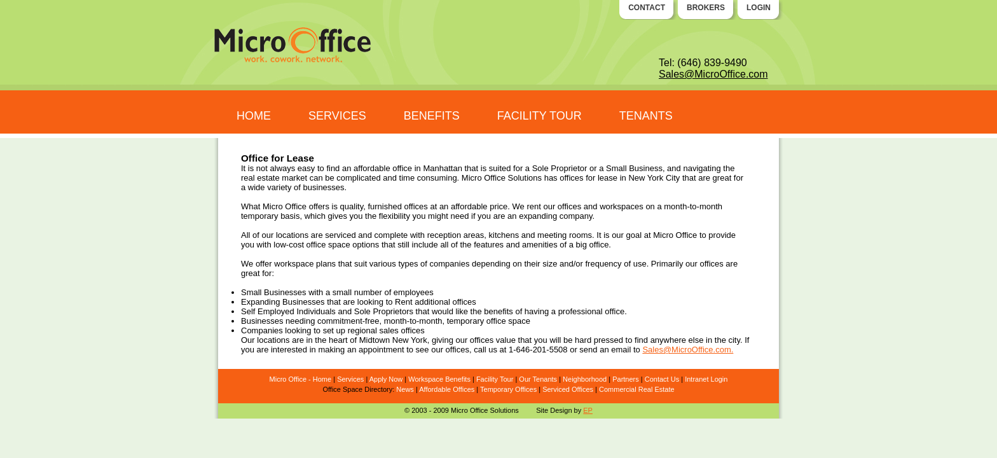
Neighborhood (585, 379)
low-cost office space (311, 244)
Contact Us (662, 379)
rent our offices (553, 206)
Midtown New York (393, 340)
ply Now (390, 379)
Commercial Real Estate (637, 389)
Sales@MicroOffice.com (713, 74)
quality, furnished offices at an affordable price (424, 206)
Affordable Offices (446, 389)
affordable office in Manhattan (408, 168)
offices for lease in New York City (620, 178)
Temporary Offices (508, 389)
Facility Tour (494, 379)
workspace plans (305, 263)
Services (350, 379)
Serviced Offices (567, 389)
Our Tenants (538, 379)
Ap (373, 379)
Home (322, 379)
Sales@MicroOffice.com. (687, 349)
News (405, 389)
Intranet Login (706, 379)
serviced (340, 235)
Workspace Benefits (439, 379)
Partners (625, 379)
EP (588, 410)
